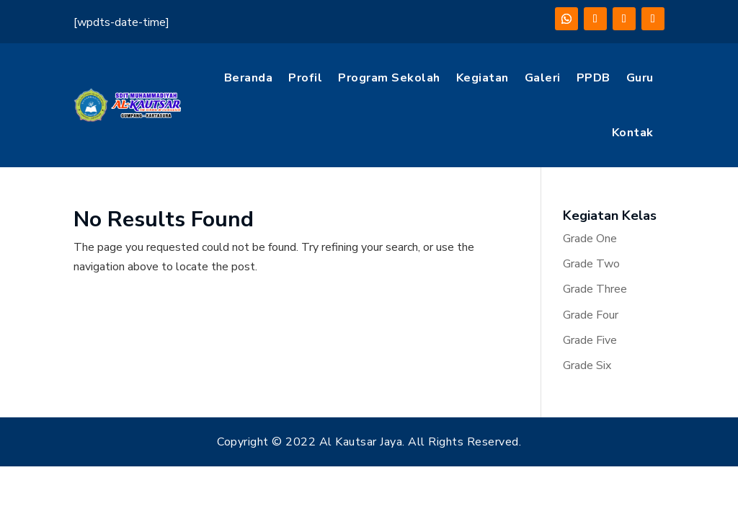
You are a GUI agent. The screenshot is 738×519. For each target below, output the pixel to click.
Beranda (248, 78)
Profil (305, 78)
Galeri (543, 78)
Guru (640, 78)
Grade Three (595, 289)
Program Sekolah (389, 78)
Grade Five (590, 340)
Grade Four (590, 315)
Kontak (633, 133)
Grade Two (591, 264)
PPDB (593, 78)
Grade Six (587, 365)
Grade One (590, 239)
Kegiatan (482, 78)
